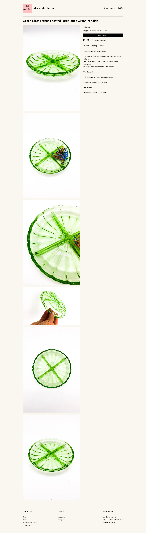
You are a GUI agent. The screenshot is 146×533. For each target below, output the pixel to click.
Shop (106, 8)
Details (86, 46)
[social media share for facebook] (84, 40)
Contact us (26, 525)
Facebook (61, 517)
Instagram (61, 520)
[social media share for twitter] (88, 40)
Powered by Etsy (109, 522)
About (113, 8)
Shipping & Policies (97, 46)
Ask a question (100, 40)
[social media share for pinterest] (92, 40)
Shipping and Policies (30, 522)
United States (96, 30)
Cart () (120, 8)
